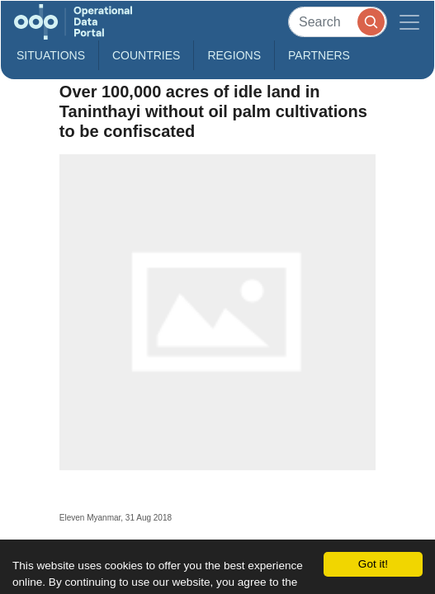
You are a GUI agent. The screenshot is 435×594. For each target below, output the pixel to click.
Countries (146, 55)
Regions (234, 55)
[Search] (337, 22)
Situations (51, 55)
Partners (319, 55)
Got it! (373, 564)
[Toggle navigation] (409, 21)
